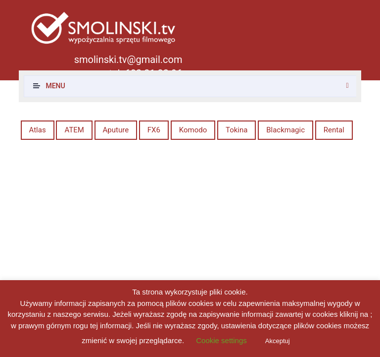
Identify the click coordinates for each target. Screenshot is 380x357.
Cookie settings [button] (221, 340)
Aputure (116, 129)
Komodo (193, 129)
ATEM (74, 129)
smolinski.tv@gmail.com (128, 59)
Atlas (37, 129)
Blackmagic (285, 129)
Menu (55, 86)
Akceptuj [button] (277, 341)
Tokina (236, 129)
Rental (334, 129)
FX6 (153, 129)
